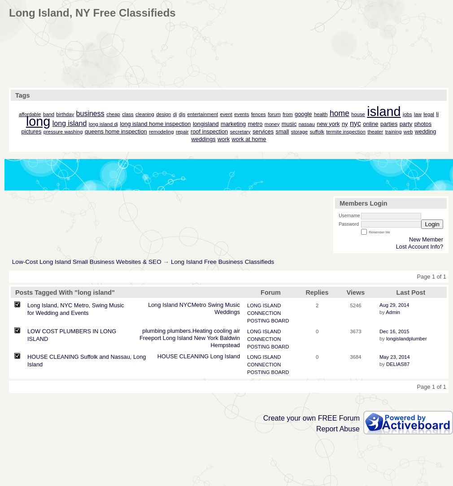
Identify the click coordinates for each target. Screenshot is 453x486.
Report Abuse (338, 429)
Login (432, 224)
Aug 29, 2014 (394, 305)
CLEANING (194, 356)
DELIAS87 (397, 364)
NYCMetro (192, 304)
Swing (215, 304)
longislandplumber (406, 338)
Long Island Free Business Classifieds (222, 261)
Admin (393, 312)
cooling (223, 330)
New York (206, 338)
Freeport (150, 338)
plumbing (154, 330)
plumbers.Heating (189, 330)
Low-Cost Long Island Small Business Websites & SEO (86, 261)
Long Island (163, 304)
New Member (426, 239)
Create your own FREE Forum (311, 418)
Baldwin (230, 338)
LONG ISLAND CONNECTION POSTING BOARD (268, 313)
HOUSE (167, 356)
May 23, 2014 (394, 357)
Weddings (227, 312)
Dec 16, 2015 (394, 331)
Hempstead (225, 345)
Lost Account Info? (419, 246)
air (237, 330)
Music (232, 304)
